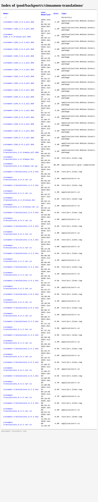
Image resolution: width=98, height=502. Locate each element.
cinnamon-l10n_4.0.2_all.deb (18, 62)
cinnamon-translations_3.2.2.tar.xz (17, 218)
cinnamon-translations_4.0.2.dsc (21, 272)
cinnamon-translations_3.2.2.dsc (21, 210)
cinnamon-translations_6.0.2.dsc (21, 428)
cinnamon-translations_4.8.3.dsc (21, 334)
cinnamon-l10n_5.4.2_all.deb (18, 117)
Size (56, 14)
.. (4, 18)
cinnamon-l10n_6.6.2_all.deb (18, 163)
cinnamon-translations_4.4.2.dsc (21, 303)
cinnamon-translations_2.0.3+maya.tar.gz (20, 186)
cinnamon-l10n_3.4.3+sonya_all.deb (17, 39)
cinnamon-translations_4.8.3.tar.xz (17, 342)
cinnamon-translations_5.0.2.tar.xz (17, 358)
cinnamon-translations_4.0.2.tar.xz (17, 280)
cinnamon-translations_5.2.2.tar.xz (17, 373)
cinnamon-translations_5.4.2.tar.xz (17, 389)
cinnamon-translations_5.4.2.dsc (21, 381)
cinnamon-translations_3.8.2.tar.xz (17, 264)
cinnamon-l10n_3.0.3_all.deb (18, 23)
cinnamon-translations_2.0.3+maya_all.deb (21, 171)
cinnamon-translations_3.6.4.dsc (21, 241)
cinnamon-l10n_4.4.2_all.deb (18, 78)
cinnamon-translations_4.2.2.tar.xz (17, 295)
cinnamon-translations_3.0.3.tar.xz (17, 202)
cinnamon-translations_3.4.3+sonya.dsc (19, 225)
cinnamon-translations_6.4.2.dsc (21, 459)
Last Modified (46, 14)
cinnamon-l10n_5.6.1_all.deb (18, 124)
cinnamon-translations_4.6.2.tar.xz (17, 326)
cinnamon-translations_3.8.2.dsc (21, 257)
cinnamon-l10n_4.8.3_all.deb (18, 93)
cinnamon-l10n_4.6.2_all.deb (18, 85)
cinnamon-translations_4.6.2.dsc (21, 319)
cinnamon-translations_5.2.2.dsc (21, 365)
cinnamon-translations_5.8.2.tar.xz (17, 420)
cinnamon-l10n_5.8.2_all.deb (18, 132)
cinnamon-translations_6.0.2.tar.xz (17, 435)
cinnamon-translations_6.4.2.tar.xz (17, 466)
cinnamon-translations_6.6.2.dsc (21, 474)
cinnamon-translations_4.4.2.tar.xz (17, 311)
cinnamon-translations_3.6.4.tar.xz (17, 249)
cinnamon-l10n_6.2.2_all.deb (18, 148)
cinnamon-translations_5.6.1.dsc (21, 397)
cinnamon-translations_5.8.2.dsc (21, 412)
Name (6, 14)
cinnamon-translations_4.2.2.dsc (21, 288)
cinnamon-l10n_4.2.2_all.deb (18, 70)
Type (64, 14)
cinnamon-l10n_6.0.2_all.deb (18, 140)
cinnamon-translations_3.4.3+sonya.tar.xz (21, 233)
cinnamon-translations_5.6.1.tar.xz (17, 404)
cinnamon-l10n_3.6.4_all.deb (18, 47)
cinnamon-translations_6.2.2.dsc (21, 443)
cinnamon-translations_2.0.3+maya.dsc (18, 179)
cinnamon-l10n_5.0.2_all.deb (18, 101)
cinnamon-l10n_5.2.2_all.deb (18, 109)
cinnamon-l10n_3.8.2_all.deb (18, 54)
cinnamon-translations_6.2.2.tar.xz (17, 451)
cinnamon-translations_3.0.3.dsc (21, 194)
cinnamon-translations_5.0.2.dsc (21, 350)
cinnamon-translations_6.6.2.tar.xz (17, 482)
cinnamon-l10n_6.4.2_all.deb (18, 155)
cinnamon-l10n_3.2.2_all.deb (18, 31)
